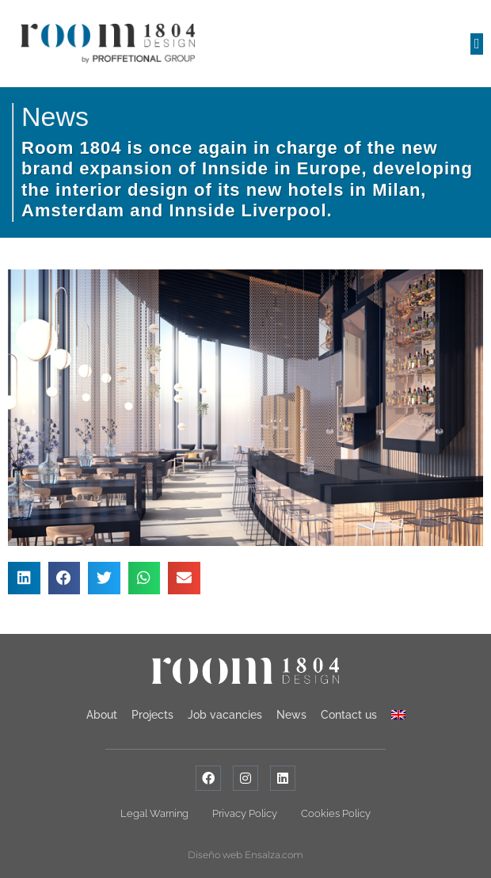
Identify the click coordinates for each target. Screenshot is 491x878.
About (101, 714)
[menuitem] (398, 715)
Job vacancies (225, 714)
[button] (476, 44)
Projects (152, 714)
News (55, 116)
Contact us (349, 714)
